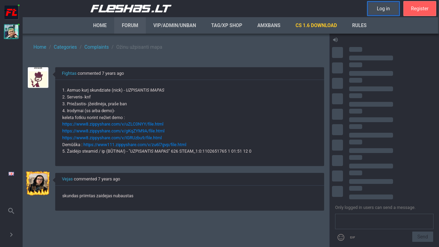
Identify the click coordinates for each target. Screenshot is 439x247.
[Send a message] (384, 222)
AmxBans (269, 25)
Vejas (67, 178)
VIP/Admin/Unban (174, 25)
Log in (383, 8)
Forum (130, 25)
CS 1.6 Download (316, 25)
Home (100, 25)
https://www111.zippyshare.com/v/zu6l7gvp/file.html (134, 144)
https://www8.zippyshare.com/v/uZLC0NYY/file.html (112, 124)
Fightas (69, 73)
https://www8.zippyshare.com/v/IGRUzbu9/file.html (112, 137)
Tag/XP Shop (226, 25)
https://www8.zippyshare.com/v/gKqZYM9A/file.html (113, 130)
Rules (359, 25)
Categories (65, 47)
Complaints (96, 47)
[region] (176, 140)
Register (419, 8)
